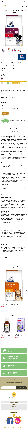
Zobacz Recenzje (22, 60)
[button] (24, 1)
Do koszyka (16, 83)
